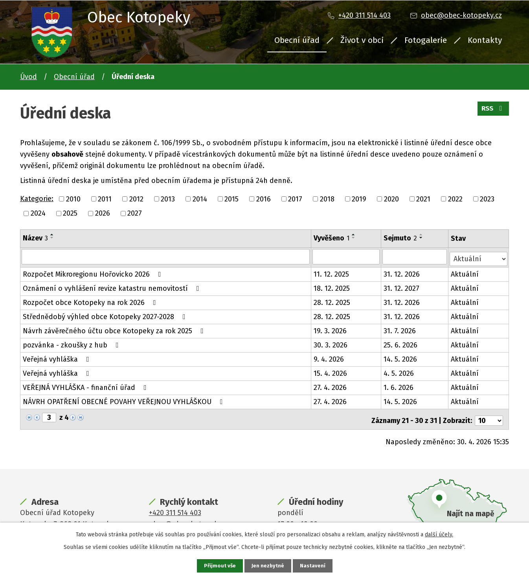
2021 (423, 198)
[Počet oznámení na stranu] (489, 416)
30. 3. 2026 (331, 343)
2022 (455, 198)
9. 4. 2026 (329, 357)
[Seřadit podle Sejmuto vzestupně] (422, 234)
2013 (168, 198)
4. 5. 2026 (399, 371)
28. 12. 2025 (332, 300)
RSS (492, 111)
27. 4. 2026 (330, 385)
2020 (391, 198)
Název (35, 238)
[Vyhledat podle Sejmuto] (415, 256)
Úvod (28, 76)
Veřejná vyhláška (57, 357)
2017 (295, 198)
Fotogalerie (425, 40)
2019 (359, 198)
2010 (73, 198)
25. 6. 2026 (401, 343)
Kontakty (485, 40)
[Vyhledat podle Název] (166, 256)
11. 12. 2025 (331, 272)
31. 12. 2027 (402, 286)
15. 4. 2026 (330, 371)
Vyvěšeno (332, 238)
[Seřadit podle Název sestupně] (52, 237)
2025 (70, 213)
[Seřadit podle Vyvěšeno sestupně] (354, 237)
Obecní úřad (297, 40)
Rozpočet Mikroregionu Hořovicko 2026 (93, 272)
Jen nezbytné (268, 565)
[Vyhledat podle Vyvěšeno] (346, 256)
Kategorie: (36, 198)
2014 (200, 198)
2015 (231, 198)
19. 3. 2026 (330, 329)
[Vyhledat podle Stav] (478, 256)
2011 (105, 198)
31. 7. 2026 (400, 329)
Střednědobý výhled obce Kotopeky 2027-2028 (106, 314)
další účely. (439, 533)
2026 (102, 213)
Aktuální (465, 272)
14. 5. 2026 (401, 357)
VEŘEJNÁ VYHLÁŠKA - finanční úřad (86, 385)
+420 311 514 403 (364, 15)
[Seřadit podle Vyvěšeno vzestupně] (354, 234)
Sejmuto (401, 238)
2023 (487, 198)
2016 (263, 198)
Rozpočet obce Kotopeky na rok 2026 (91, 300)
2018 (327, 198)
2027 (134, 213)
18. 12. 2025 (332, 286)
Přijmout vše (219, 565)
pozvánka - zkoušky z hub (72, 343)
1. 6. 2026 (399, 385)
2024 (38, 213)
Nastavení (313, 565)
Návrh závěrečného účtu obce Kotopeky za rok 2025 (115, 329)
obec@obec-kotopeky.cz (461, 15)
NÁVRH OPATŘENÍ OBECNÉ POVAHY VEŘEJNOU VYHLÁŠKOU (124, 399)
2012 (136, 198)
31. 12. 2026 (402, 272)
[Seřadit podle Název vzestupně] (52, 234)
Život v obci (362, 40)
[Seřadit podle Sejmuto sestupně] (422, 237)
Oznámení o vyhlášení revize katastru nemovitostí (112, 286)
